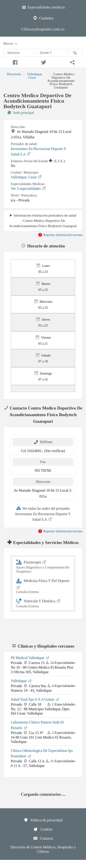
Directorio (14, 74)
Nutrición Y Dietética (43, 602)
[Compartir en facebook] (14, 61)
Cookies (42, 829)
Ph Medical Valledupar (30, 657)
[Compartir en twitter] (43, 61)
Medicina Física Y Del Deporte (43, 586)
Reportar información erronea (60, 235)
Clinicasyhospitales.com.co (42, 29)
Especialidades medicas (43, 6)
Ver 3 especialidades (28, 188)
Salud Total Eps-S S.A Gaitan (35, 699)
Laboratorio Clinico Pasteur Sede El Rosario (37, 725)
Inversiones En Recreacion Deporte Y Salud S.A (38, 151)
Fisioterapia (43, 566)
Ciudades (42, 17)
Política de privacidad (43, 820)
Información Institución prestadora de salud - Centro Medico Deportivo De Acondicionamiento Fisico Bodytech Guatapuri (43, 220)
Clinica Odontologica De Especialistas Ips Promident (42, 753)
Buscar (11, 43)
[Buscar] (75, 53)
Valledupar (21, 680)
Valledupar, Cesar (35, 75)
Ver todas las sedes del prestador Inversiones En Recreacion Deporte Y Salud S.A (43, 513)
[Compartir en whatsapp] (71, 61)
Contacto (43, 838)
